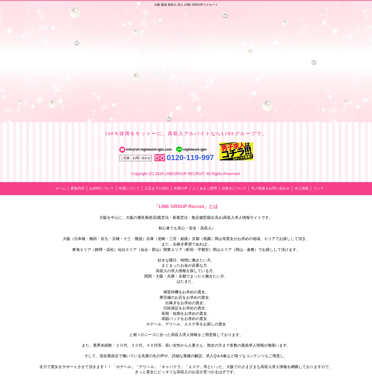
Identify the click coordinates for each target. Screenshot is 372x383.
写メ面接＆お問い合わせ (270, 188)
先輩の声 (181, 188)
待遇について (129, 188)
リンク (318, 188)
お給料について (101, 188)
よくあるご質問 (204, 188)
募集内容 (78, 188)
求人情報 (301, 188)
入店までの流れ (156, 188)
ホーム (60, 188)
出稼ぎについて (234, 188)
